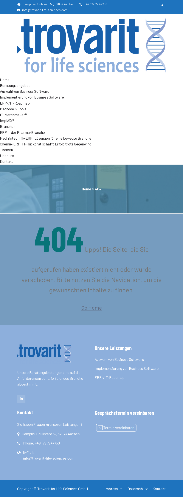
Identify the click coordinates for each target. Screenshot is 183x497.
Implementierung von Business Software (32, 97)
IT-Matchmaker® (13, 115)
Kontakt (6, 161)
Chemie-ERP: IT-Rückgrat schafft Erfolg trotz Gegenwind (45, 144)
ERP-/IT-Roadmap (15, 103)
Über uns (7, 155)
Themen (6, 150)
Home (4, 79)
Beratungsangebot (15, 85)
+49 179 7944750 (93, 4)
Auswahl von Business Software (24, 91)
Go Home (91, 307)
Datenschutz (137, 488)
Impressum (114, 488)
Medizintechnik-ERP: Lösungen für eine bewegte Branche (45, 138)
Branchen (8, 126)
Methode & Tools (13, 109)
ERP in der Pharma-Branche (22, 132)
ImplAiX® (7, 120)
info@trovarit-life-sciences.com (42, 10)
